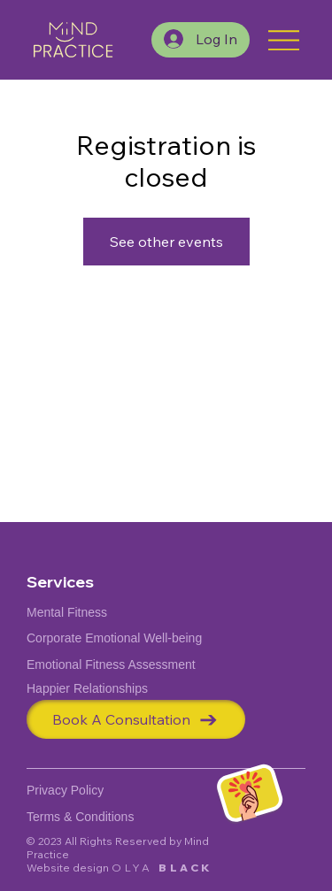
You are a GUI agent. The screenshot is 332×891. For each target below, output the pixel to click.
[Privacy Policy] (80, 790)
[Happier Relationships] (128, 688)
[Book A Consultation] (136, 719)
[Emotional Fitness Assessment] (128, 664)
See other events (166, 241)
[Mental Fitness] (128, 613)
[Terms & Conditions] (93, 816)
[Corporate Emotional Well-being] (128, 638)
